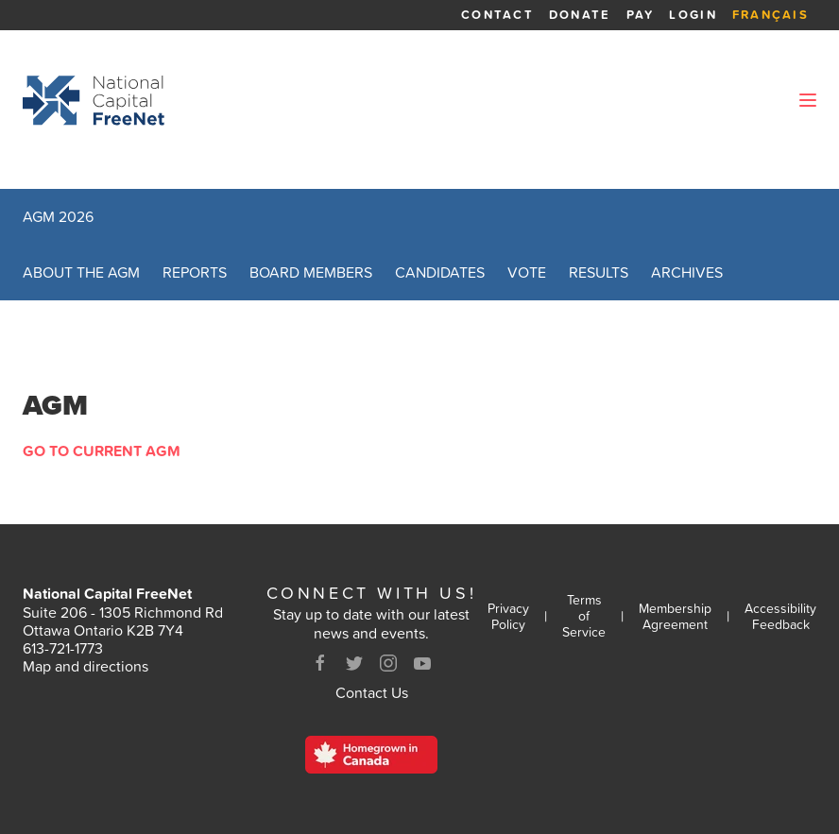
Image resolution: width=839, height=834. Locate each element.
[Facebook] (320, 663)
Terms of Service (584, 615)
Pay (640, 15)
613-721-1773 (63, 648)
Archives (687, 272)
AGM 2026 (58, 216)
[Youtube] (422, 663)
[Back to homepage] (93, 100)
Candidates (440, 272)
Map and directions (85, 666)
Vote (526, 272)
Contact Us (371, 692)
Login (692, 15)
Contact (497, 15)
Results (598, 272)
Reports (195, 272)
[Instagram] (388, 663)
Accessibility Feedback (780, 617)
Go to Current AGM (101, 450)
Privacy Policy (508, 617)
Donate (580, 15)
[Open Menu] (807, 100)
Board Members (310, 272)
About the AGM (81, 272)
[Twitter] (354, 663)
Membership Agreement (675, 617)
